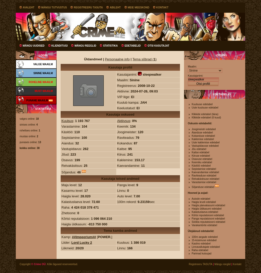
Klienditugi (59, 45)
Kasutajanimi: (195, 75)
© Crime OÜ (38, 264)
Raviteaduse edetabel (204, 175)
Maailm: (192, 66)
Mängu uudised (34, 45)
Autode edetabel (201, 198)
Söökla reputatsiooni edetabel (208, 222)
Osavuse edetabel (202, 159)
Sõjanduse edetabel (203, 187)
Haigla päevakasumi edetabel (208, 205)
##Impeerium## (84, 237)
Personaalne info (117, 59)
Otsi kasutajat (158, 45)
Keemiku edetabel (202, 162)
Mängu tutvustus (54, 7)
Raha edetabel (200, 250)
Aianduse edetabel (202, 132)
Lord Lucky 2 (81, 242)
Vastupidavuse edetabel (205, 145)
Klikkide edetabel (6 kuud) (206, 117)
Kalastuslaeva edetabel (205, 212)
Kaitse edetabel (200, 152)
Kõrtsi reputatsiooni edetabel (208, 215)
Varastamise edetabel (204, 182)
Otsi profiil (203, 84)
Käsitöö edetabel (201, 165)
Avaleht (28, 7)
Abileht (115, 7)
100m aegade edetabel (205, 237)
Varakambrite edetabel (204, 225)
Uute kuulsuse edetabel (205, 107)
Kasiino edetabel (201, 243)
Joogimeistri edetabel (204, 129)
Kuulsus (67, 121)
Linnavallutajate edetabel (206, 246)
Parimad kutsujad (201, 253)
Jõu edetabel (199, 149)
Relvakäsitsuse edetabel (205, 179)
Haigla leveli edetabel (204, 202)
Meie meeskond (138, 7)
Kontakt (162, 7)
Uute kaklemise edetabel (206, 142)
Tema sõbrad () (145, 59)
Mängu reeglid (85, 45)
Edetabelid (133, 45)
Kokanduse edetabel (203, 135)
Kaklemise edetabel (203, 139)
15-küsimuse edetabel (204, 240)
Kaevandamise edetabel (205, 172)
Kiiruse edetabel (201, 155)
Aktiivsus (123, 121)
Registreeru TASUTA (88, 7)
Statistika (110, 45)
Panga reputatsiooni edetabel (208, 218)
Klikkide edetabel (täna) (205, 114)
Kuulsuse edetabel (202, 104)
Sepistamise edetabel (204, 169)
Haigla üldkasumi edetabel (206, 208)
